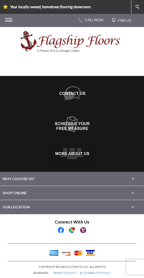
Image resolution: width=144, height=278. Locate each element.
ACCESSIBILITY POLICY (95, 273)
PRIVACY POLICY (64, 273)
